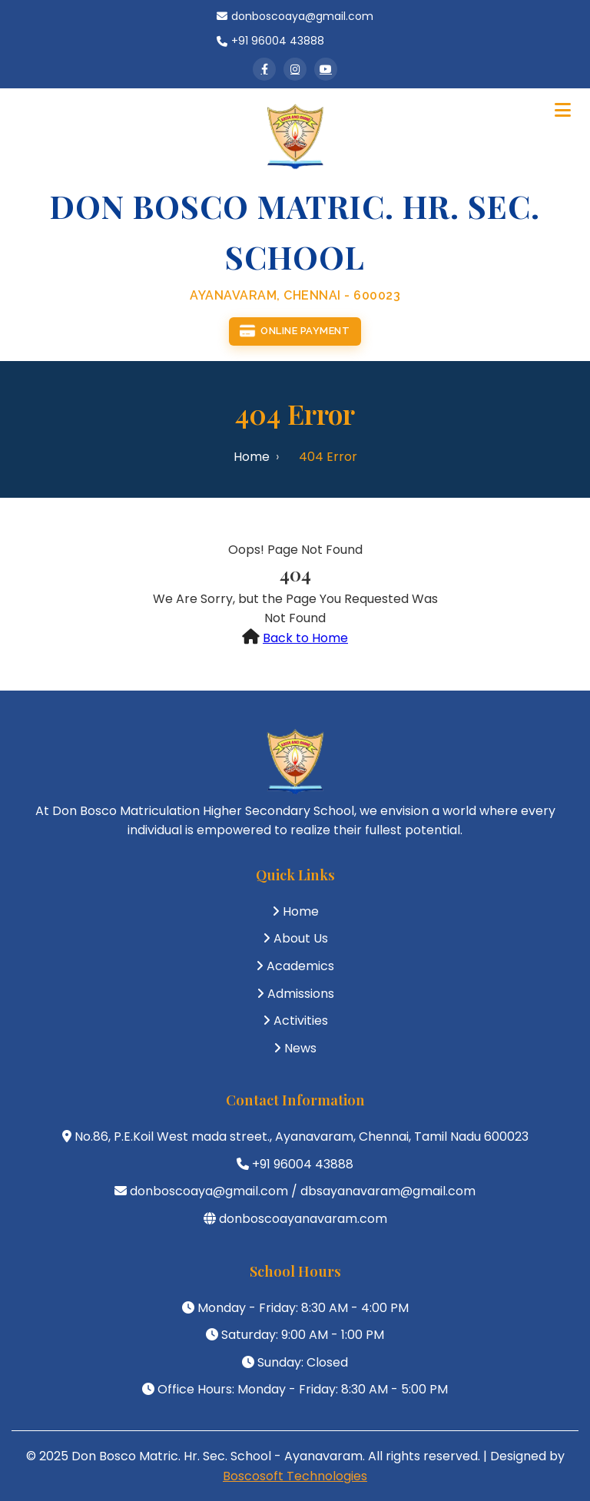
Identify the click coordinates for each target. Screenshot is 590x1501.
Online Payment (295, 332)
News (300, 1048)
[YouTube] (325, 69)
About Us (300, 938)
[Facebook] (264, 69)
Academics (300, 966)
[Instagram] (295, 69)
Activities (300, 1020)
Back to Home (305, 638)
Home (252, 457)
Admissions (300, 993)
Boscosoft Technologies (295, 1476)
